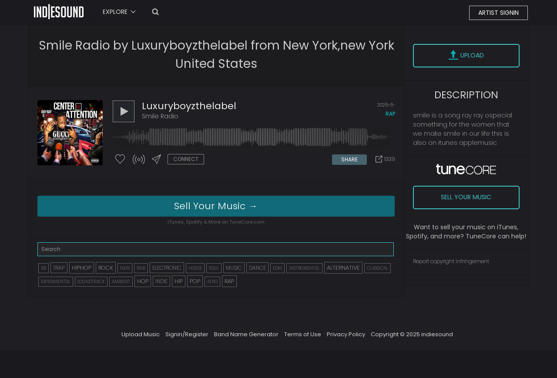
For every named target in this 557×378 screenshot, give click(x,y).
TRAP (59, 267)
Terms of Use (302, 334)
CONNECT (185, 159)
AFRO (212, 281)
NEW (125, 268)
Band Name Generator (246, 334)
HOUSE (195, 268)
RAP (229, 281)
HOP (142, 281)
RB (43, 268)
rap (390, 113)
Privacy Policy (346, 334)
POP (195, 281)
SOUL (214, 268)
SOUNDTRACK (91, 281)
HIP (178, 281)
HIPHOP (81, 268)
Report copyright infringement (451, 261)
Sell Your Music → (216, 206)
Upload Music (140, 334)
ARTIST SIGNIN (498, 12)
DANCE (257, 267)
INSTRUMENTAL (304, 268)
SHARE (349, 159)
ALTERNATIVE (343, 268)
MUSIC (234, 267)
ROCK (105, 268)
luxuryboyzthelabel (189, 106)
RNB (141, 268)
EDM (277, 268)
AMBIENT (121, 281)
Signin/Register (186, 334)
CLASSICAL (377, 268)
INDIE (161, 281)
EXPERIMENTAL (55, 281)
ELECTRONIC (166, 267)
